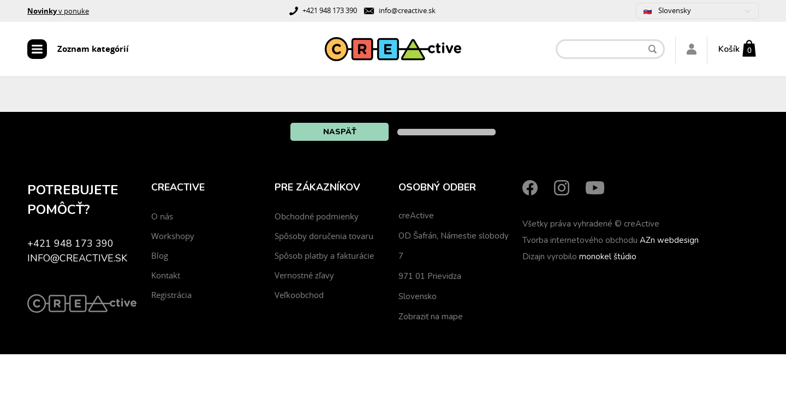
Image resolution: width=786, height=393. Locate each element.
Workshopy (172, 235)
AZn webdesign (669, 240)
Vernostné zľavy (304, 275)
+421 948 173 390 (329, 10)
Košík (729, 49)
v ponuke (58, 11)
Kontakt (165, 275)
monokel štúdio (607, 256)
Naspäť (339, 132)
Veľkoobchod (299, 294)
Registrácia (171, 294)
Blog (159, 255)
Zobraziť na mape (430, 316)
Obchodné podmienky (317, 216)
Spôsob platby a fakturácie (324, 255)
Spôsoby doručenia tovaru (324, 235)
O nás (162, 216)
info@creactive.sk (407, 10)
